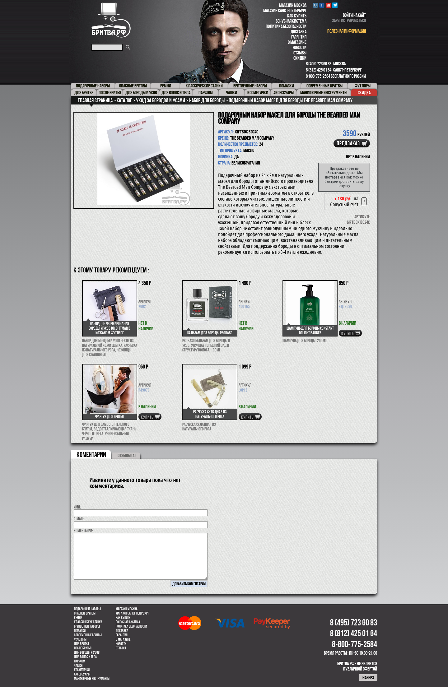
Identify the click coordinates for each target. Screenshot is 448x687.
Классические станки (88, 622)
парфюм (79, 661)
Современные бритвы (88, 635)
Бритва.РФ (111, 20)
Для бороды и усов (87, 652)
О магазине (297, 42)
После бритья (82, 648)
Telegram (335, 5)
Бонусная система (291, 21)
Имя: (77, 506)
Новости (299, 47)
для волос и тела (85, 657)
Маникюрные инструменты (92, 678)
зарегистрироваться (349, 20)
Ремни (78, 617)
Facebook (321, 5)
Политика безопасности (286, 26)
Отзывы (299, 52)
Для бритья (81, 644)
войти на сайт (354, 15)
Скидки (299, 58)
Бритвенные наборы (87, 626)
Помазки (80, 631)
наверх (368, 677)
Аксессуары (82, 674)
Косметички (82, 670)
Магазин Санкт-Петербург (284, 10)
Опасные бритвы (85, 613)
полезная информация (346, 31)
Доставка (298, 31)
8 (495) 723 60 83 (318, 63)
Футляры (80, 639)
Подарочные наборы (87, 609)
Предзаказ (348, 143)
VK (315, 5)
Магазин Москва (292, 5)
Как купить (296, 15)
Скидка (364, 92)
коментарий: (83, 530)
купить (347, 333)
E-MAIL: (79, 518)
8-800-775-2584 (318, 76)
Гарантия (298, 36)
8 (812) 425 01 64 (318, 69)
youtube (328, 5)
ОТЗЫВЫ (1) (127, 455)
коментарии (91, 454)
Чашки (78, 665)
